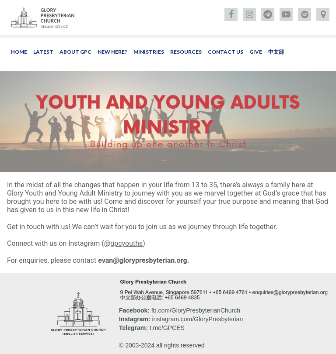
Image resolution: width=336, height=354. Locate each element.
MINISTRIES (148, 51)
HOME (19, 51)
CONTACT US (225, 51)
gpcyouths (126, 243)
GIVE (255, 51)
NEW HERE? (112, 51)
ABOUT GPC (75, 51)
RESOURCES (186, 51)
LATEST (43, 51)
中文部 (276, 51)
